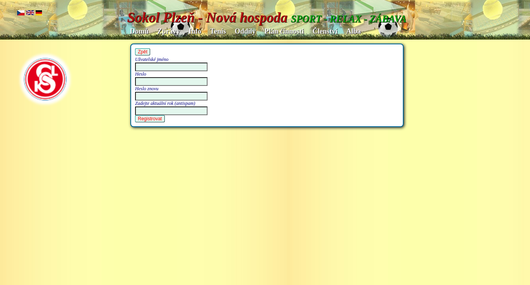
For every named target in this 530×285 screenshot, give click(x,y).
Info (195, 31)
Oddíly (244, 31)
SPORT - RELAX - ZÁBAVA (348, 18)
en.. (30, 13)
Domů (139, 31)
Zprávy (168, 31)
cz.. (21, 13)
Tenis (218, 31)
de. (39, 13)
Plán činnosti (284, 31)
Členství (325, 31)
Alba (353, 31)
